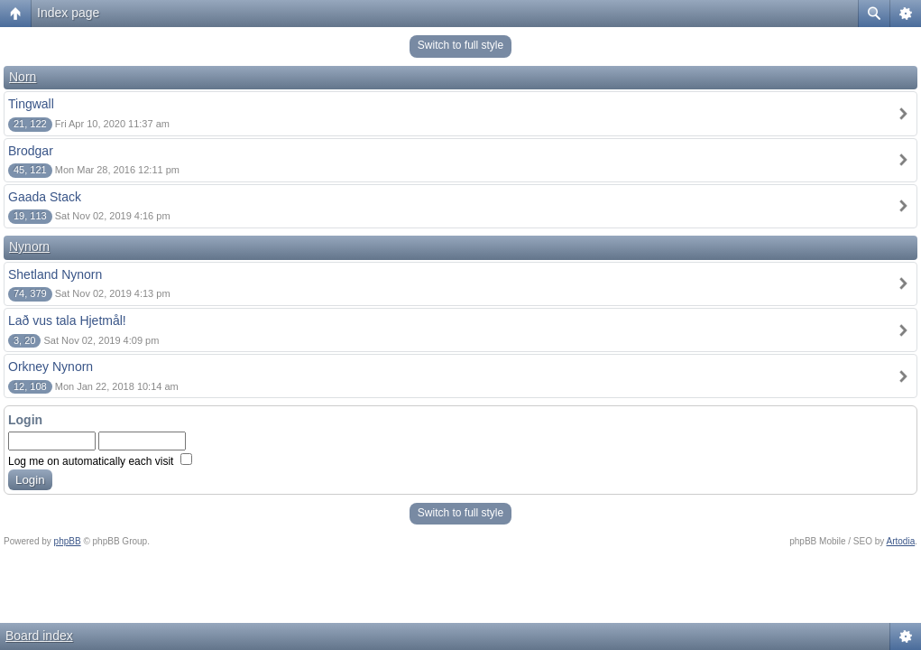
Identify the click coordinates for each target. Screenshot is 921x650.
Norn (22, 77)
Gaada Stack (44, 197)
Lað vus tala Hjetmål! (67, 320)
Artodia (901, 541)
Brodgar (30, 151)
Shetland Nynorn (55, 274)
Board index (39, 635)
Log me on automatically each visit (100, 461)
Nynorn (29, 246)
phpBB (67, 541)
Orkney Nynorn (50, 366)
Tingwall (31, 104)
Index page (68, 12)
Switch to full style (460, 45)
